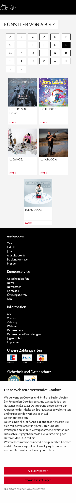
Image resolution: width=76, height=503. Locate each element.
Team (10, 243)
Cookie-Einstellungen (38, 480)
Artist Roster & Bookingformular (17, 257)
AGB (9, 314)
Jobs (10, 251)
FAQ (9, 299)
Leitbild (11, 247)
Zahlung (12, 322)
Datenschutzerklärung (27, 450)
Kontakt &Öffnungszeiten (17, 293)
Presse (11, 263)
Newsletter (14, 287)
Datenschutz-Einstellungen (24, 334)
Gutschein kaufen (18, 278)
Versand (12, 318)
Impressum (14, 342)
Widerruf (12, 326)
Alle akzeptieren (38, 470)
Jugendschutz (15, 338)
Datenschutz (15, 330)
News (10, 283)
